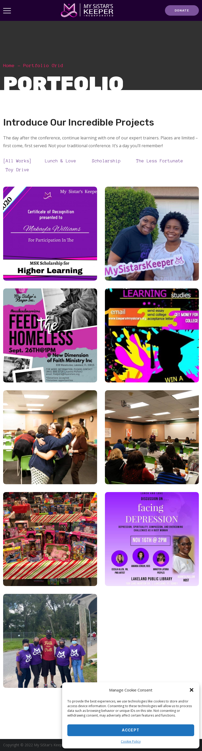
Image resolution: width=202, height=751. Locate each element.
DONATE (182, 10)
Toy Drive (19, 169)
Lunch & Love (62, 160)
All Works (19, 160)
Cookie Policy (131, 741)
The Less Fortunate (161, 160)
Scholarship (107, 160)
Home (9, 65)
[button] (191, 690)
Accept (130, 730)
